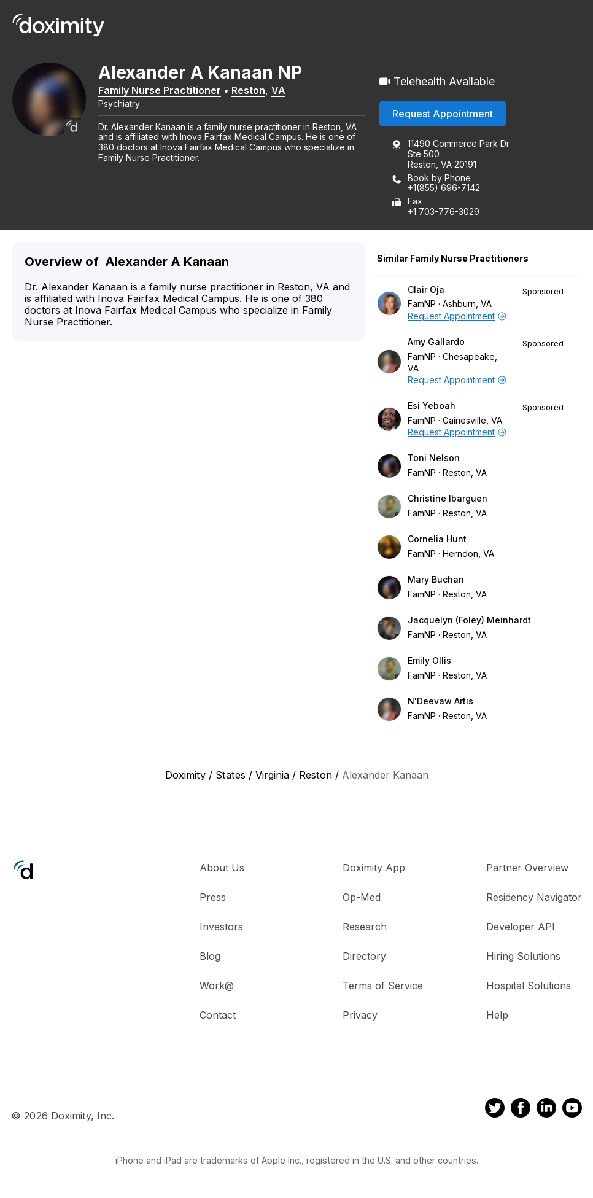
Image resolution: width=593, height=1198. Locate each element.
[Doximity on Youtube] (572, 1109)
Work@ (217, 985)
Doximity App (374, 868)
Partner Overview (527, 868)
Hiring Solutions (523, 956)
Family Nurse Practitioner (159, 90)
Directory (364, 956)
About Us (222, 868)
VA (278, 90)
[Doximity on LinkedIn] (546, 1109)
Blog (210, 956)
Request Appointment (442, 113)
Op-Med (362, 897)
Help (497, 1015)
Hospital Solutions (528, 985)
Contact (218, 1015)
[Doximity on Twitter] (495, 1109)
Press (213, 897)
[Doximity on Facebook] (520, 1109)
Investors (221, 926)
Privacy (360, 1015)
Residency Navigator (534, 897)
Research (365, 926)
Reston (248, 90)
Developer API (520, 926)
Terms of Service (383, 985)
